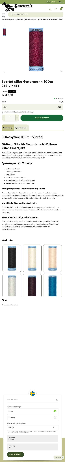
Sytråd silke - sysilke (30, 19)
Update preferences (15, 454)
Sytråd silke (19, 19)
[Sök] (11, 14)
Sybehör (11, 19)
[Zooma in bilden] (60, 70)
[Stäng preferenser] (57, 400)
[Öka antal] (17, 118)
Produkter (5, 19)
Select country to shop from (16, 423)
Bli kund (61, 2)
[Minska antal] (3, 118)
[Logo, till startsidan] (17, 7)
